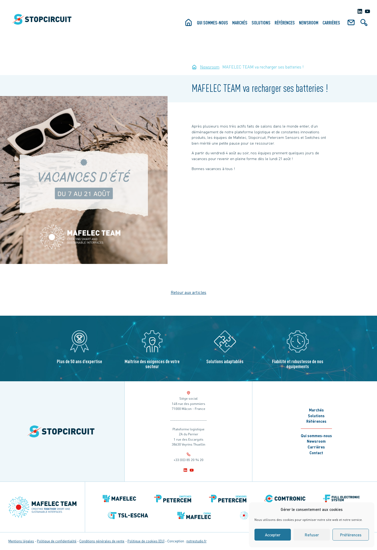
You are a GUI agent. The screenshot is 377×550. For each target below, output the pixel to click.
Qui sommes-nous (212, 22)
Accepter (272, 534)
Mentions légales (21, 541)
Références (285, 22)
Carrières (331, 22)
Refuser (312, 534)
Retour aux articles (188, 292)
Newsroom (308, 22)
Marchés (239, 22)
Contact (316, 452)
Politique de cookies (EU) (145, 541)
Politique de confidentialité (56, 541)
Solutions (261, 22)
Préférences (351, 534)
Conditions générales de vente (101, 541)
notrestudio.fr (196, 541)
